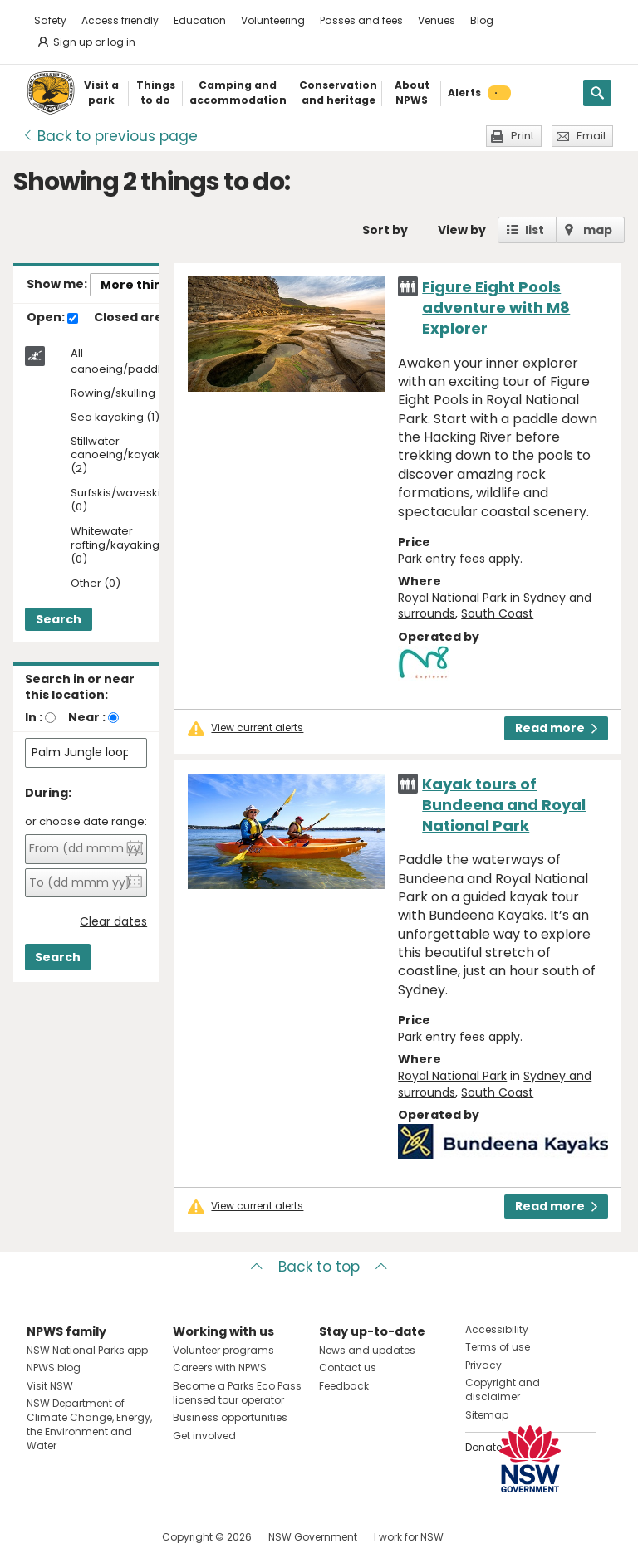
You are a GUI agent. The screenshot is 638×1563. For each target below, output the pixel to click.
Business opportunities (230, 1417)
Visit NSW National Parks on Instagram (77, 1536)
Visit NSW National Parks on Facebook (42, 1536)
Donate (483, 1447)
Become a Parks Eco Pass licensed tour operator (237, 1393)
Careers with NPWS (220, 1367)
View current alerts (257, 728)
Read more (556, 728)
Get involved (204, 1436)
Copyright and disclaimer (502, 1389)
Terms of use (497, 1347)
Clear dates (113, 922)
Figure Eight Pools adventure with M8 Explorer (496, 307)
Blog (481, 20)
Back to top (319, 1267)
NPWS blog (54, 1367)
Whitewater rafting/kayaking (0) (115, 546)
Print (522, 136)
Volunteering (273, 20)
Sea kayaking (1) (115, 418)
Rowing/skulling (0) (122, 394)
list (534, 230)
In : (33, 717)
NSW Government (312, 1537)
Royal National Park (452, 597)
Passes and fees (361, 20)
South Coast (497, 613)
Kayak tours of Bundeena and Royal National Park (504, 805)
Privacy (483, 1365)
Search (58, 619)
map (597, 230)
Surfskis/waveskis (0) (118, 500)
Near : (87, 717)
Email (591, 136)
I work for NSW (409, 1537)
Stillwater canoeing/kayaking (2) (124, 456)
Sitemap (486, 1415)
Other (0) (95, 584)
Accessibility (496, 1329)
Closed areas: (144, 317)
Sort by (385, 230)
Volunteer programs (223, 1350)
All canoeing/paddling (124, 361)
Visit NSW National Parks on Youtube (113, 1536)
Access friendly (120, 20)
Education (200, 20)
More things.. (142, 284)
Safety (50, 20)
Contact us (347, 1367)
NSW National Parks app (87, 1350)
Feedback (344, 1386)
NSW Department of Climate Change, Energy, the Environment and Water (89, 1424)
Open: (52, 317)
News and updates (367, 1350)
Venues (436, 20)
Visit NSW (50, 1386)
